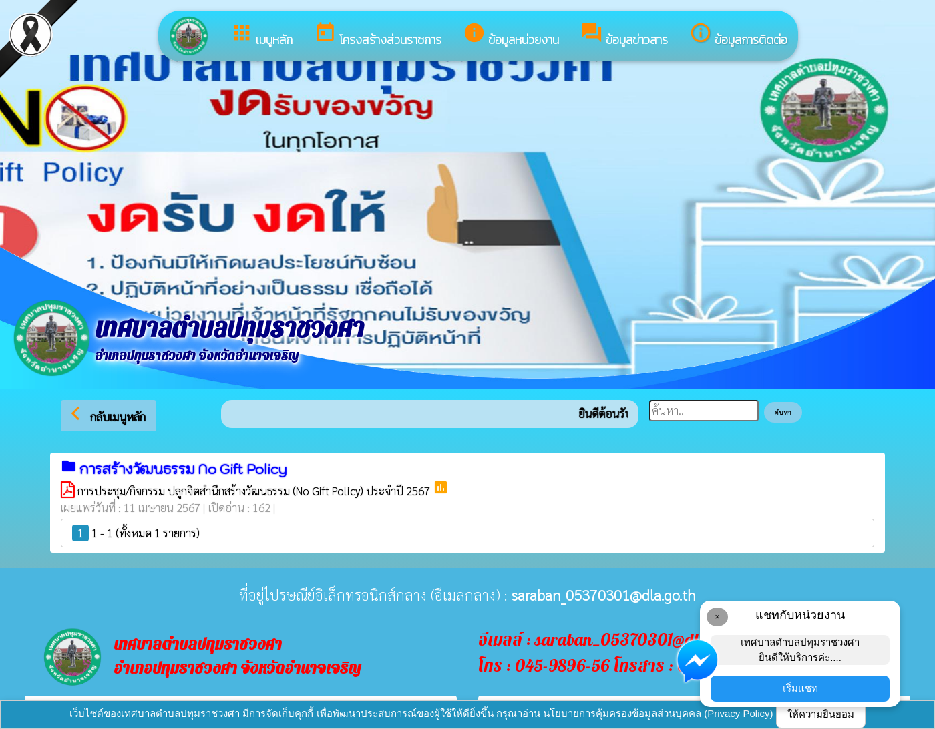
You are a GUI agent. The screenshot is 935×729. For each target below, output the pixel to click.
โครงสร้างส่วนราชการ (377, 35)
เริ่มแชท (800, 688)
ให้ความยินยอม (820, 714)
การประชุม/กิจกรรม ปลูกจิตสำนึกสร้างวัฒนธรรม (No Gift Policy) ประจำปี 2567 (255, 490)
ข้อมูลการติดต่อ (738, 35)
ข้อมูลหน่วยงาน (511, 35)
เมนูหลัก (261, 35)
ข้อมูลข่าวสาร (624, 35)
